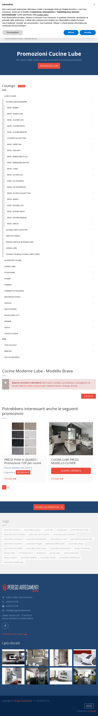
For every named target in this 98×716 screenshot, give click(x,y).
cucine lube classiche (28, 557)
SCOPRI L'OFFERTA (71, 470)
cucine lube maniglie (34, 544)
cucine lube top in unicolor (39, 534)
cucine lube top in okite (79, 530)
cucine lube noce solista (13, 548)
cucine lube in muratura (13, 539)
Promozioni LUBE (49, 65)
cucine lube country (48, 557)
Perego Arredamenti (23, 700)
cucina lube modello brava (69, 557)
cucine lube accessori (32, 530)
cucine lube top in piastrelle (64, 534)
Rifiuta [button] (71, 32)
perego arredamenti (82, 548)
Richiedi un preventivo (49, 507)
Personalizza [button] (13, 32)
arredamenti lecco (25, 553)
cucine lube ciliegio (75, 544)
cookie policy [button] (42, 15)
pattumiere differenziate (55, 544)
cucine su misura (10, 557)
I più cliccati (11, 643)
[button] (94, 4)
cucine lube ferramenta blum (81, 539)
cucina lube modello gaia (14, 562)
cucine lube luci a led (58, 539)
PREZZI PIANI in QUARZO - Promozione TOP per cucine (22, 461)
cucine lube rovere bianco (60, 548)
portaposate (62, 530)
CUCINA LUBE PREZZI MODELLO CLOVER (65, 461)
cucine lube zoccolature (13, 544)
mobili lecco (41, 553)
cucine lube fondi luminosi (36, 539)
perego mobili (9, 553)
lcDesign (92, 711)
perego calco (55, 553)
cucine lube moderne (12, 530)
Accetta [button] (87, 32)
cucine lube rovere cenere (36, 548)
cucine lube (48, 530)
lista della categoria (32, 385)
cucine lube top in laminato (14, 534)
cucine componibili (71, 553)
